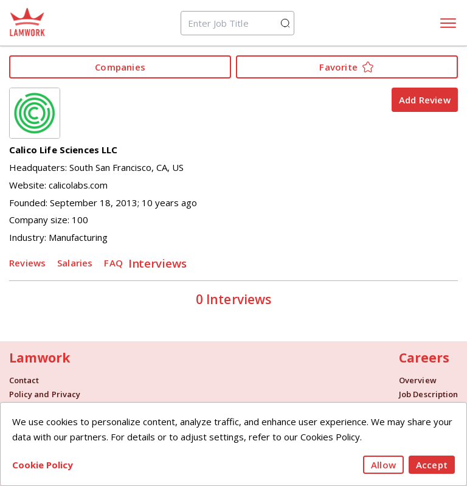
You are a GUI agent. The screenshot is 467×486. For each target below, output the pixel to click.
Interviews (157, 262)
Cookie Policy (42, 465)
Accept (432, 465)
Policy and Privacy (44, 394)
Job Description (428, 394)
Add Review (425, 100)
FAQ (113, 263)
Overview (417, 380)
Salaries (75, 263)
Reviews (27, 263)
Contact (24, 380)
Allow (383, 465)
